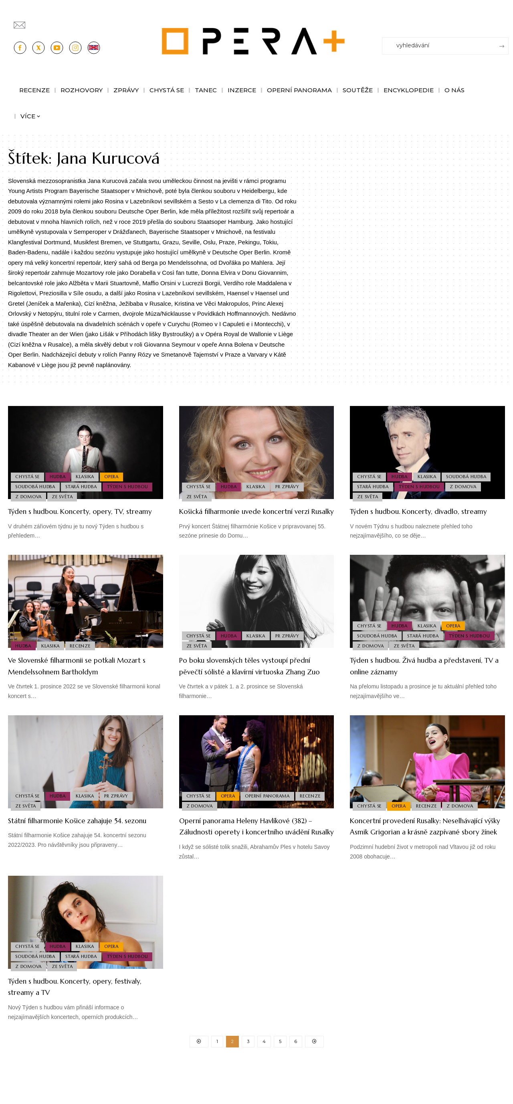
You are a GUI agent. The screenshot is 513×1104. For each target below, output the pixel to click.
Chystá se (28, 472)
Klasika (89, 472)
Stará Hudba (83, 484)
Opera (118, 472)
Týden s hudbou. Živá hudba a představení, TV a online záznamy (418, 677)
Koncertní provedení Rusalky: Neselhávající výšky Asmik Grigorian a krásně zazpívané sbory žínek (426, 854)
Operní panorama (271, 816)
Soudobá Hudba (36, 484)
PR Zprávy (293, 484)
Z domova (29, 496)
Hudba (61, 472)
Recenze (84, 656)
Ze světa (65, 496)
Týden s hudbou (131, 484)
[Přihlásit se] (504, 21)
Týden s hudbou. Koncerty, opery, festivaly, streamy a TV (76, 1020)
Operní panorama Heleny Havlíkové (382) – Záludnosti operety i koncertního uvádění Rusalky (252, 854)
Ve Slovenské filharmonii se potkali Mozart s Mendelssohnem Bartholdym (78, 683)
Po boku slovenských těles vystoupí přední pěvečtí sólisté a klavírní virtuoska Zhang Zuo (250, 683)
